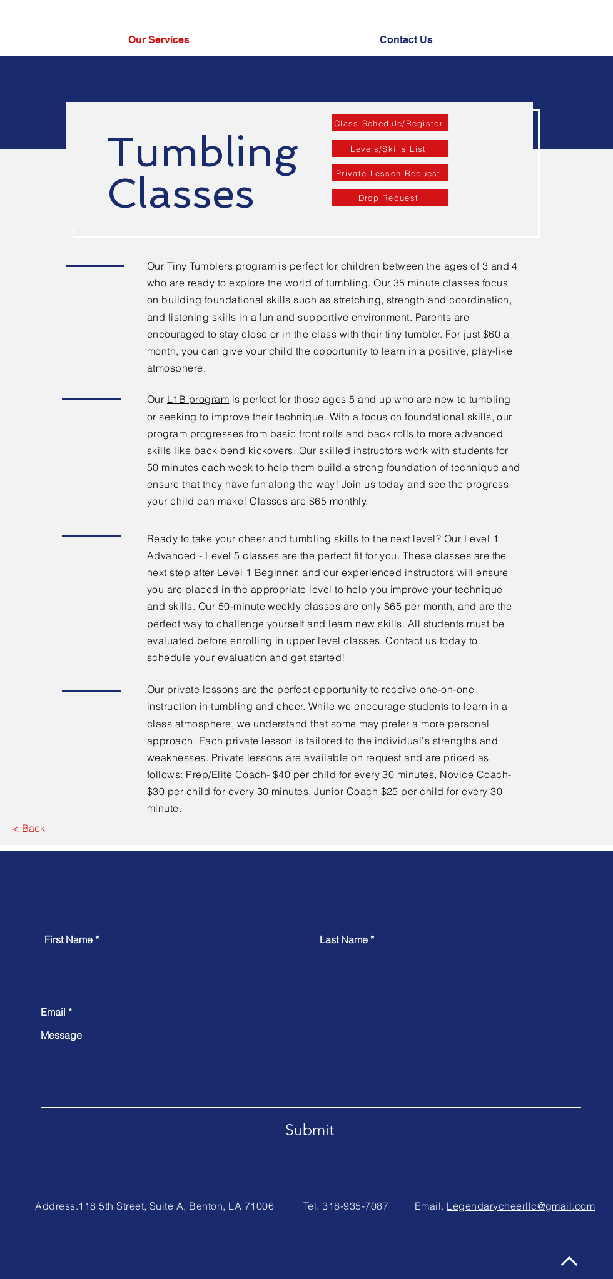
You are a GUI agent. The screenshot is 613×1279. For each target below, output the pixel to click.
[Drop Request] (390, 197)
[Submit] (309, 1130)
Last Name (344, 939)
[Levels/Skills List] (390, 148)
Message (61, 1035)
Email (53, 1012)
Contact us (411, 640)
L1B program (198, 399)
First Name (68, 939)
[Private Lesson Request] (390, 172)
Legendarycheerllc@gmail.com (521, 1206)
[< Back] (28, 828)
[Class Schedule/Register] (390, 122)
